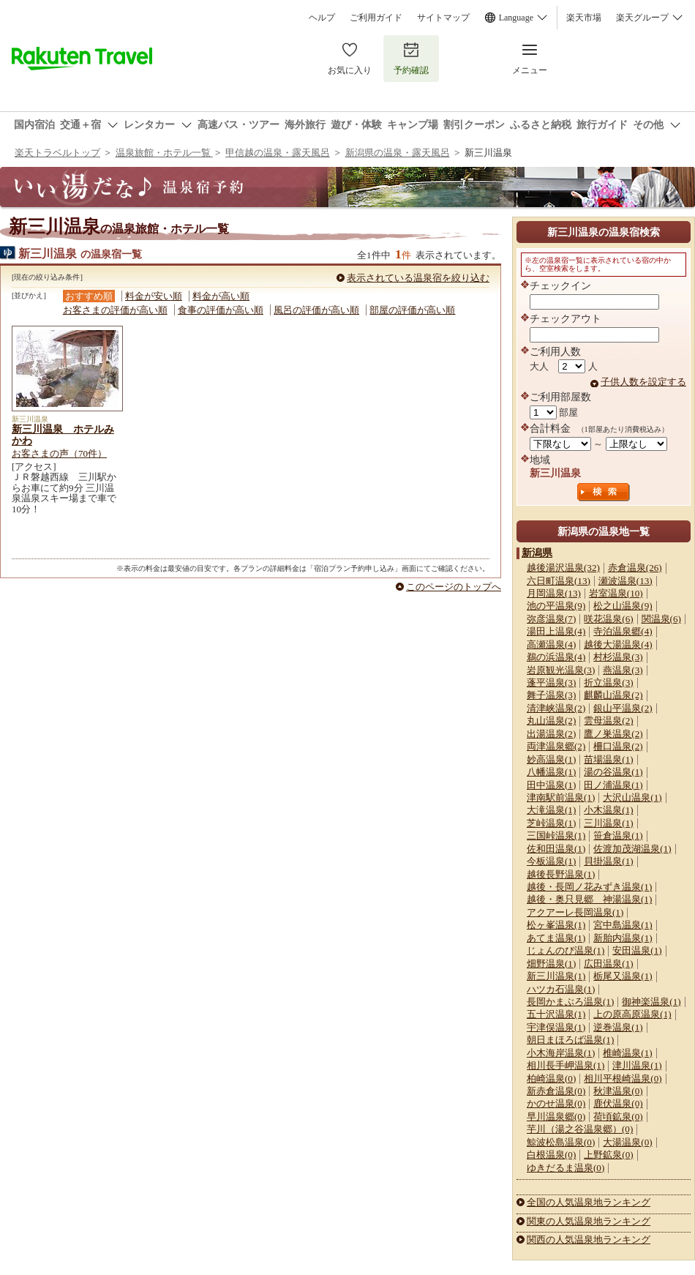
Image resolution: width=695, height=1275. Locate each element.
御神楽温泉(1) (651, 1001)
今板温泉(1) (551, 861)
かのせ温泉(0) (556, 1103)
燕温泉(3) (622, 670)
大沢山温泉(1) (632, 797)
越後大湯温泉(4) (618, 644)
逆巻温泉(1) (617, 1027)
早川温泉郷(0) (556, 1116)
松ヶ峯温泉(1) (556, 924)
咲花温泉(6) (608, 618)
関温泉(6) (661, 618)
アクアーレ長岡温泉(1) (575, 912)
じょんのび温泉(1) (565, 950)
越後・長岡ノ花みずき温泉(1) (589, 886)
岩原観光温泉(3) (561, 670)
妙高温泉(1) (551, 759)
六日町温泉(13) (558, 580)
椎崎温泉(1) (627, 1052)
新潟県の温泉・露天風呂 (397, 152)
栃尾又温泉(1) (622, 976)
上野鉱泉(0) (608, 1154)
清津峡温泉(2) (556, 708)
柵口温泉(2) (617, 746)
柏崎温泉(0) (551, 1078)
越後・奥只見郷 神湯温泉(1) (589, 899)
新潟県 (537, 552)
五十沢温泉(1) (556, 1014)
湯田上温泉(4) (556, 631)
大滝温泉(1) (551, 809)
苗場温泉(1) (608, 759)
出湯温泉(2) (551, 733)
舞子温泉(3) (551, 694)
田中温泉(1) (551, 784)
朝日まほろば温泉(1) (570, 1039)
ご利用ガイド (376, 17)
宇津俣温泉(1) (556, 1027)
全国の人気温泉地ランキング (588, 1202)
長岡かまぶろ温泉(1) (570, 1001)
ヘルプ (322, 17)
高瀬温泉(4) (551, 644)
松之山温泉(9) (622, 605)
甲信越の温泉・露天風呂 (277, 152)
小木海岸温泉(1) (561, 1052)
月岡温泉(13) (554, 593)
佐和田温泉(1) (556, 848)
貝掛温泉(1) (608, 861)
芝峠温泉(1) (551, 823)
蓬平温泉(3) (551, 682)
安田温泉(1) (636, 950)
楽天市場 (583, 17)
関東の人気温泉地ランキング (588, 1221)
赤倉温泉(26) (635, 567)
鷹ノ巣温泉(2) (613, 733)
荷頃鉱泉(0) (617, 1116)
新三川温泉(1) (556, 976)
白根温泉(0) (551, 1154)
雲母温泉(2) (608, 720)
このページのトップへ (453, 586)
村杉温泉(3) (617, 656)
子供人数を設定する (643, 381)
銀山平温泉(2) (622, 708)
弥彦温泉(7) (551, 618)
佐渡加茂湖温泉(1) (632, 848)
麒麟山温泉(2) (613, 694)
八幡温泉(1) (551, 771)
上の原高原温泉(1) (632, 1014)
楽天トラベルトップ (57, 152)
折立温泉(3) (608, 682)
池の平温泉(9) (556, 605)
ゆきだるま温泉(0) (565, 1167)
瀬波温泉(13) (625, 580)
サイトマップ (443, 17)
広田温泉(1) (608, 963)
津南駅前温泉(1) (561, 797)
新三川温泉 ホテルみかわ (63, 434)
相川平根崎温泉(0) (622, 1078)
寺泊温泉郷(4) (622, 631)
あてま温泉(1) (556, 937)
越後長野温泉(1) (561, 874)
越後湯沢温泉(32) (563, 567)
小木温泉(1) (608, 809)
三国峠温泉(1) (556, 835)
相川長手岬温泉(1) (565, 1065)
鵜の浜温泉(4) (556, 656)
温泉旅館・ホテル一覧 (164, 152)
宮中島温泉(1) (622, 924)
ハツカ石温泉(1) (561, 989)
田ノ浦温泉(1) (613, 784)
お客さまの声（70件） (59, 453)
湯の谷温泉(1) (613, 771)
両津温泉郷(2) (556, 746)
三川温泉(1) (608, 823)
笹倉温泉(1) (617, 835)
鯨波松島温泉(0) (561, 1142)
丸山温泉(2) (551, 720)
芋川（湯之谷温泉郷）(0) (580, 1128)
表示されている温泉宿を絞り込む (418, 277)
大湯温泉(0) (627, 1142)
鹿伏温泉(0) (617, 1103)
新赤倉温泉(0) (556, 1090)
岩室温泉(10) (616, 593)
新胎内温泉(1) (622, 937)
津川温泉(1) (636, 1065)
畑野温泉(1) (551, 963)
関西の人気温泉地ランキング (588, 1239)
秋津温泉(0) (617, 1090)
